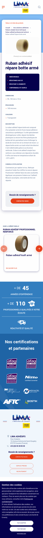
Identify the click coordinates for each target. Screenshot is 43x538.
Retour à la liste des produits (14, 23)
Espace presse (21, 466)
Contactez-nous (22, 201)
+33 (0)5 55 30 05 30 (17, 446)
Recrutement (21, 471)
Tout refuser (21, 529)
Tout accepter (21, 523)
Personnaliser (21, 534)
